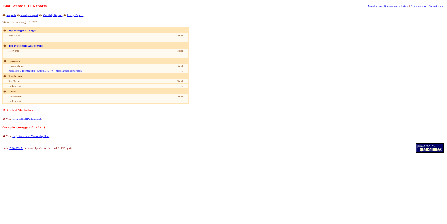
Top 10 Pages (16, 30)
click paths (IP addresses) (26, 118)
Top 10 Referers (18, 45)
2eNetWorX (16, 148)
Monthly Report (52, 15)
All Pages (30, 30)
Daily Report (75, 15)
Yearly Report (29, 15)
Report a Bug (374, 5)
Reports (11, 15)
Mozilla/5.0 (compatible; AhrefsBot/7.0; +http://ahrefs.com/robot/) (46, 70)
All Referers (35, 45)
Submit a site (436, 5)
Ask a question (418, 5)
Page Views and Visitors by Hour (30, 136)
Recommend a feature (396, 5)
